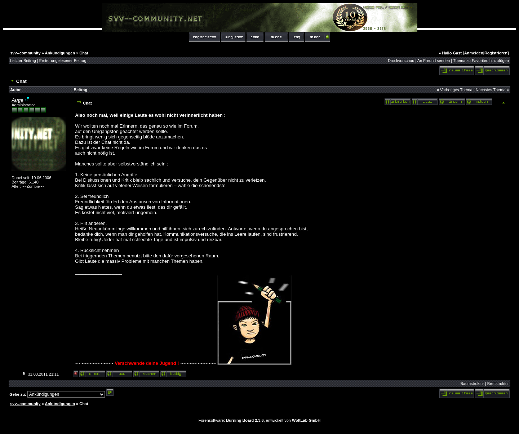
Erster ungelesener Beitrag (62, 60)
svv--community (25, 53)
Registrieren (495, 53)
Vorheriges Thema (456, 90)
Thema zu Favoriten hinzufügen (481, 60)
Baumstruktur (472, 383)
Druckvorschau (401, 60)
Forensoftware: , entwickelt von (259, 420)
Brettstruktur (498, 383)
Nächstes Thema (491, 90)
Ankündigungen (60, 53)
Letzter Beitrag (23, 60)
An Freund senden (433, 60)
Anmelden (473, 53)
